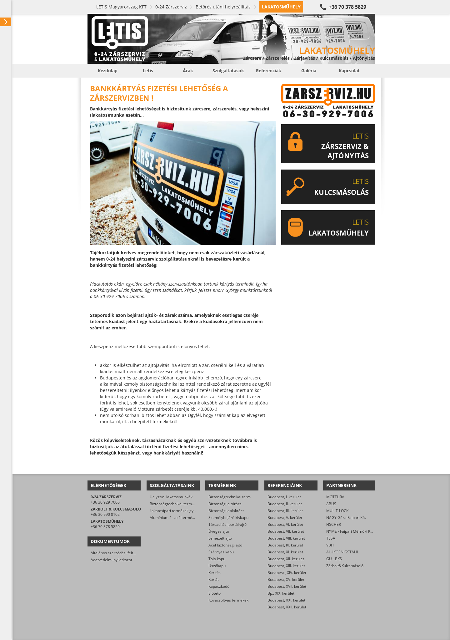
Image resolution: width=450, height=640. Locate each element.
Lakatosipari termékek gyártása (177, 510)
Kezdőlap (108, 71)
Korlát (213, 579)
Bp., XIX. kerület (281, 593)
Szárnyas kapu (221, 552)
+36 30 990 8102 (105, 514)
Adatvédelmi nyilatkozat (111, 559)
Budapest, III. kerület (285, 510)
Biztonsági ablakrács (226, 510)
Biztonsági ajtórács (225, 503)
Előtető (214, 593)
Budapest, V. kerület (285, 517)
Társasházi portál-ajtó (227, 524)
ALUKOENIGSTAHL (342, 552)
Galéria (308, 71)
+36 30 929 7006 (105, 502)
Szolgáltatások (228, 71)
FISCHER (333, 524)
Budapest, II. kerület (285, 503)
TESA (330, 538)
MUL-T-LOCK (337, 510)
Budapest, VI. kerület (285, 524)
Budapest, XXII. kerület (287, 607)
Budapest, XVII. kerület (287, 586)
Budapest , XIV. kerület (287, 572)
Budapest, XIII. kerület (286, 565)
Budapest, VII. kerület (286, 531)
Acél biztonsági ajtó (225, 545)
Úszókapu (217, 565)
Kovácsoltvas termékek (228, 600)
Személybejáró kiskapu (228, 517)
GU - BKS (334, 558)
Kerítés (214, 572)
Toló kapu (216, 558)
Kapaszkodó (218, 586)
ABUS (331, 503)
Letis (148, 71)
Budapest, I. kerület (284, 497)
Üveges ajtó (218, 531)
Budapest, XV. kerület (286, 579)
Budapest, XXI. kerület (286, 600)
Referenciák (268, 71)
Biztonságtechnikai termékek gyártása (183, 503)
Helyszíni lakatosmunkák (171, 497)
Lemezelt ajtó (220, 538)
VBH (330, 545)
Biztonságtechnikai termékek (233, 497)
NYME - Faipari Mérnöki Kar (350, 531)
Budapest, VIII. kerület (286, 538)
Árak (188, 71)
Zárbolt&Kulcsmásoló (344, 565)
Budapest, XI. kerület (285, 552)
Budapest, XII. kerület (286, 558)
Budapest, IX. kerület (285, 545)
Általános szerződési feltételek (117, 553)
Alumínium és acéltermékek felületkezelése (187, 517)
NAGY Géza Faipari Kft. (346, 517)
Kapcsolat (349, 71)
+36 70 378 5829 (347, 6)
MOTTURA (335, 497)
